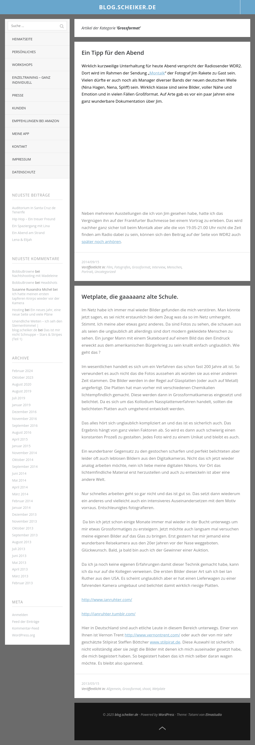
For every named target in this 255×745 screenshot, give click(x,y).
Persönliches (24, 52)
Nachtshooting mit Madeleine (35, 275)
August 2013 (21, 542)
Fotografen (122, 267)
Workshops (22, 64)
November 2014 (24, 453)
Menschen (174, 267)
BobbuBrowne (23, 271)
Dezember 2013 (24, 514)
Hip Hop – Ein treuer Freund (33, 219)
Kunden (19, 108)
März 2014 (20, 494)
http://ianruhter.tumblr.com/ (109, 613)
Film (109, 267)
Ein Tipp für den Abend (113, 52)
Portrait (87, 271)
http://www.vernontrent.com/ (152, 635)
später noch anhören (101, 241)
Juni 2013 (19, 555)
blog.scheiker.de (127, 7)
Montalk (157, 73)
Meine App (20, 133)
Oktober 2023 (22, 377)
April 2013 (20, 569)
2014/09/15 (90, 262)
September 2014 (25, 466)
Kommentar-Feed (25, 628)
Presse (17, 95)
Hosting (18, 310)
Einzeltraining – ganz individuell (31, 80)
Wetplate (158, 688)
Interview (158, 267)
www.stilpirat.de (165, 642)
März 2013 (20, 576)
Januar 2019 (21, 405)
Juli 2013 (18, 549)
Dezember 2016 (24, 411)
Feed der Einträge (25, 621)
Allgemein (113, 688)
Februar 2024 (22, 370)
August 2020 (21, 384)
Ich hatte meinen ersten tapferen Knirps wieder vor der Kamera (35, 298)
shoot (146, 688)
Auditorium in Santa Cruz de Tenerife (33, 210)
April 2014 (20, 487)
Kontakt (19, 146)
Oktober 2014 (22, 459)
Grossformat (141, 267)
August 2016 (21, 432)
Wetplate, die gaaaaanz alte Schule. (130, 296)
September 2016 (25, 425)
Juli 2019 (18, 398)
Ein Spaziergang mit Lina (31, 226)
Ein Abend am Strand (28, 232)
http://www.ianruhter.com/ (107, 599)
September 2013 (25, 535)
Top (162, 728)
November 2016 (24, 418)
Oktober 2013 (22, 528)
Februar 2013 (22, 583)
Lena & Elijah (22, 239)
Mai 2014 (19, 480)
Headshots (49, 282)
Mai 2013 (19, 562)
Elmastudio (213, 714)
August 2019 (21, 391)
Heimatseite (22, 39)
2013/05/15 (90, 683)
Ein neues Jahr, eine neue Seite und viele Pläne (36, 312)
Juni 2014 (19, 473)
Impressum (21, 159)
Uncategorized (105, 271)
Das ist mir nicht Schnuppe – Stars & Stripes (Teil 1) (37, 334)
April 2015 (20, 439)
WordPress (166, 714)
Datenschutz (23, 172)
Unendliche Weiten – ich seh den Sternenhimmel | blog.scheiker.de (37, 325)
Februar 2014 (22, 501)
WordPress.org (23, 635)
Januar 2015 (21, 446)
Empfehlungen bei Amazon (35, 121)
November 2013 (24, 521)
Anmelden (20, 614)
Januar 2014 (21, 507)
